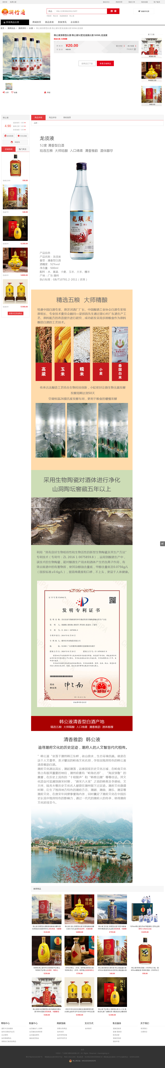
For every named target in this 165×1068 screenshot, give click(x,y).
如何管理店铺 (62, 1035)
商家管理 (119, 2)
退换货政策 (117, 1028)
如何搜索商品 (6, 1038)
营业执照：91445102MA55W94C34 (90, 1057)
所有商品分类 (10, 22)
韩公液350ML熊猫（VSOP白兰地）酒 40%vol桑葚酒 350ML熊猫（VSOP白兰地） (145, 970)
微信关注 (106, 2)
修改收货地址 (34, 1038)
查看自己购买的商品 (8, 1041)
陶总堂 (55, 16)
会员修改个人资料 (35, 1028)
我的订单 (131, 2)
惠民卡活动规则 (7, 1028)
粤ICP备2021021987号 (34, 1057)
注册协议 (143, 1032)
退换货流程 (117, 1038)
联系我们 (143, 1028)
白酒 (31, 28)
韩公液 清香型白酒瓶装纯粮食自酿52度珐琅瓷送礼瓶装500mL (47, 928)
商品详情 (38, 118)
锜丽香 (49, 16)
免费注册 (13, 2)
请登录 (4, 2)
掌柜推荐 (67, 118)
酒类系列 (22, 28)
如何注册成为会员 (7, 1032)
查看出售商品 (62, 1028)
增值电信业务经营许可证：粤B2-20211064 (60, 1057)
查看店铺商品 (105, 63)
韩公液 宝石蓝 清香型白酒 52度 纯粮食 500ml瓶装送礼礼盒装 (112, 928)
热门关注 (22, 149)
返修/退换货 (117, 1032)
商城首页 (36, 22)
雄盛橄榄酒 (64, 16)
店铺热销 (8, 149)
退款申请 (116, 1041)
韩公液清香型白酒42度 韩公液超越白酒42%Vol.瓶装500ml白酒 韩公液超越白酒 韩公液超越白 (112, 970)
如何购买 (88, 1028)
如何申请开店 (62, 1038)
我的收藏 (144, 2)
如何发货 (60, 1032)
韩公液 (71, 16)
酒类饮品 (11, 28)
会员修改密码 (34, 1035)
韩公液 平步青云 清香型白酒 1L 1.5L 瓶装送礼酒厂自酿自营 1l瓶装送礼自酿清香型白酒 (112, 1011)
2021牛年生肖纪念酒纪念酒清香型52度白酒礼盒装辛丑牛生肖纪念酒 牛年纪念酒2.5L (79, 1011)
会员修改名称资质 (35, 1032)
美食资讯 (62, 22)
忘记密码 (4, 1035)
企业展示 (75, 22)
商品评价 (53, 118)
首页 (2, 28)
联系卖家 (116, 1035)
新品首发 (49, 22)
